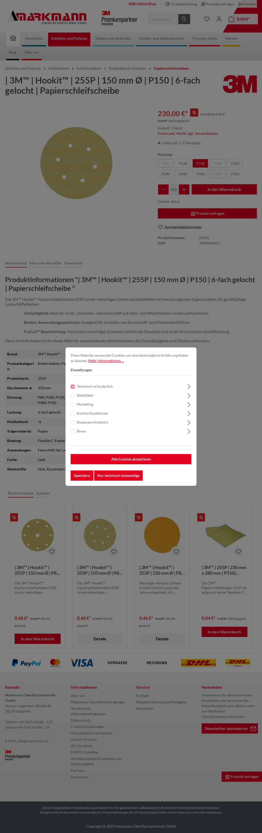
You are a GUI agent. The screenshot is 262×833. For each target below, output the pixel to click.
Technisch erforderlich (95, 387)
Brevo (81, 431)
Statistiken (85, 396)
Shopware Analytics (92, 422)
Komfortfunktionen (92, 414)
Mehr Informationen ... (106, 361)
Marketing (85, 405)
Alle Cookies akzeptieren (131, 459)
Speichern (82, 476)
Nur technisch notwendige (118, 476)
